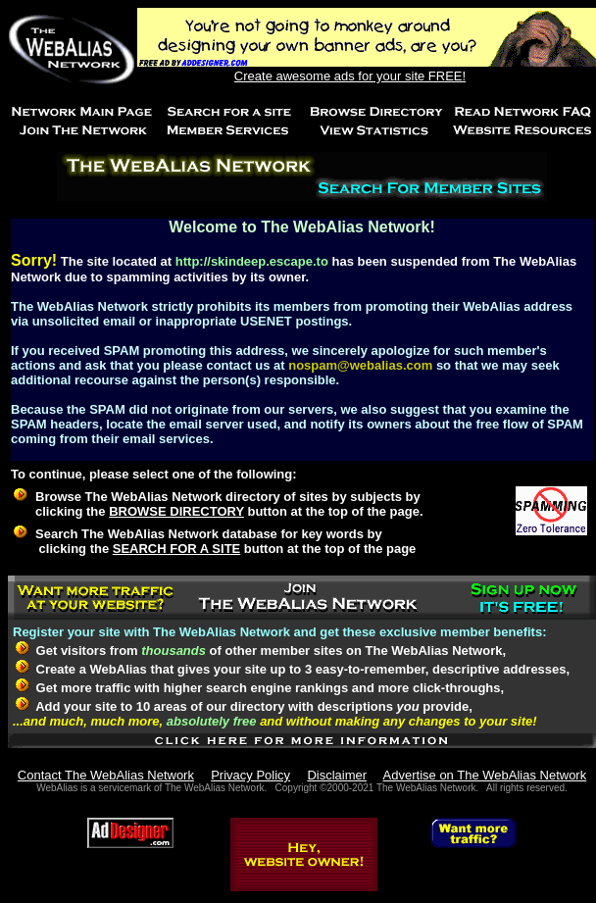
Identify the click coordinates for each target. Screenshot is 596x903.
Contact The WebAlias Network (106, 775)
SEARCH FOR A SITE (177, 548)
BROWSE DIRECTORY (176, 511)
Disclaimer (337, 775)
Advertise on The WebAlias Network (485, 775)
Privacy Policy (250, 775)
